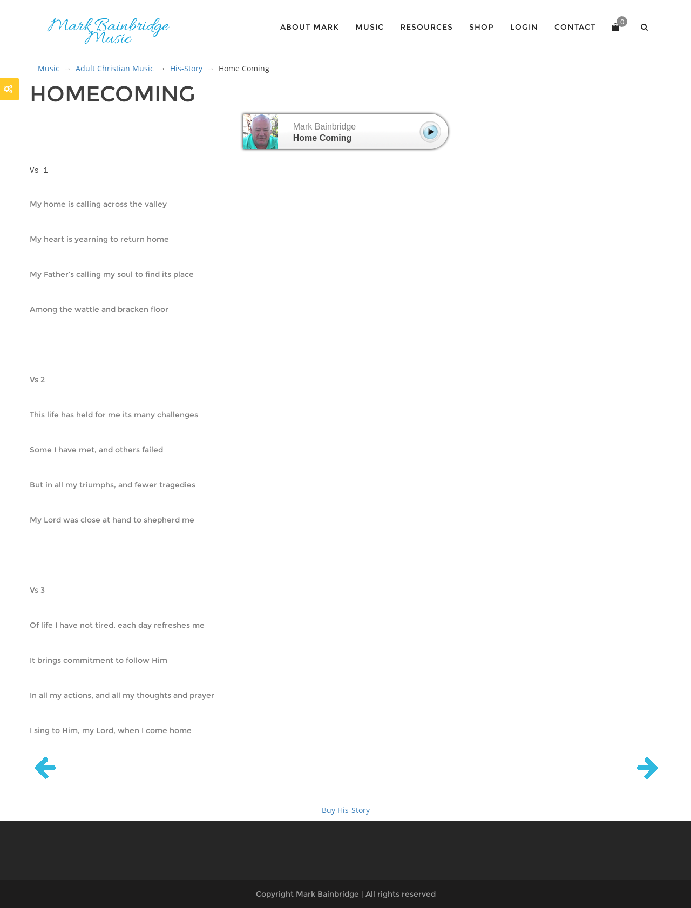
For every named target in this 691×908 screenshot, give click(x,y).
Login (524, 27)
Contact (574, 27)
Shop (481, 27)
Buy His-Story (346, 810)
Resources (426, 27)
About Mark (309, 27)
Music (369, 27)
